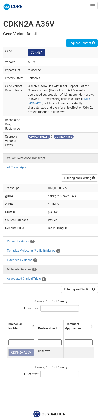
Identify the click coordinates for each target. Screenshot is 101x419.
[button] (33, 326)
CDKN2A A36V (21, 352)
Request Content (82, 43)
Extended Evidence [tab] (22, 260)
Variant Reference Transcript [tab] (26, 158)
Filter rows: (31, 308)
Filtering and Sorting (79, 178)
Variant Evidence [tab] (21, 241)
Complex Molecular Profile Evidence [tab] (33, 251)
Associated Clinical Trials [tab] (26, 279)
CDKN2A (36, 52)
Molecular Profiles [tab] (22, 269)
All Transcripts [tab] (16, 167)
